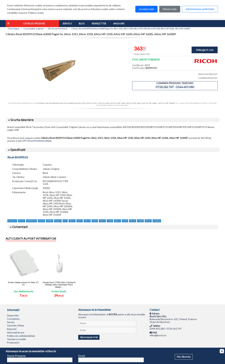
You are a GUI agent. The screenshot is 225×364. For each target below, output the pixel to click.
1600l (140, 221)
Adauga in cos (204, 49)
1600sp (157, 221)
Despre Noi (13, 315)
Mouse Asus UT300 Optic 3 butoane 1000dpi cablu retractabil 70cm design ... (59, 284)
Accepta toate (146, 9)
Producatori (13, 342)
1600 (125, 221)
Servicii (67, 23)
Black (41, 221)
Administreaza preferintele (200, 9)
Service (10, 322)
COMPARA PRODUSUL (208, 78)
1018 (95, 221)
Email (81, 355)
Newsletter (99, 23)
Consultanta (13, 318)
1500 (110, 221)
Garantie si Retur (15, 325)
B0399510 (31, 221)
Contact (154, 309)
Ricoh (21, 221)
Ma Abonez (184, 356)
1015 (80, 221)
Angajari (118, 23)
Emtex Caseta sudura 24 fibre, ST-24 (23, 283)
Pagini (58, 221)
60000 (49, 221)
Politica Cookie (36, 12)
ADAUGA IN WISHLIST (208, 74)
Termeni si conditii (16, 339)
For (65, 221)
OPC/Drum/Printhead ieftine (37, 140)
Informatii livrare (15, 332)
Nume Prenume (16, 355)
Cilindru (12, 221)
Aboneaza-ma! (89, 337)
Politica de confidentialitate (21, 335)
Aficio (72, 221)
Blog (82, 23)
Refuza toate (170, 9)
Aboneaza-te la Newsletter (94, 309)
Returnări (12, 329)
